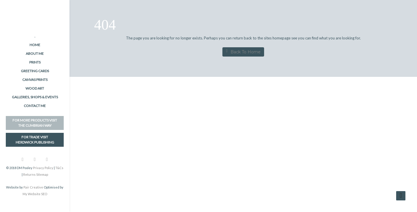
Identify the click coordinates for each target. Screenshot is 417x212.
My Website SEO (35, 194)
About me (35, 53)
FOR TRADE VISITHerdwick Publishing (35, 139)
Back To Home (243, 52)
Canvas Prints (34, 79)
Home (35, 45)
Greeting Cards (35, 71)
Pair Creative (33, 187)
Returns (29, 174)
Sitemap (42, 174)
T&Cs (59, 168)
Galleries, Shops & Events (35, 97)
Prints (35, 62)
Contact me (35, 106)
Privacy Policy (43, 168)
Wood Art (34, 88)
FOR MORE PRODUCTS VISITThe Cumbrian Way (34, 123)
